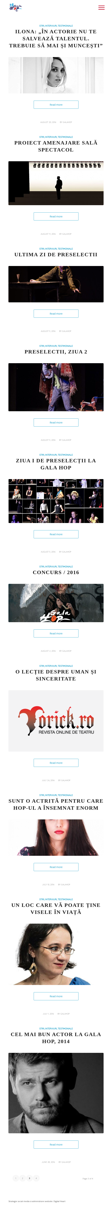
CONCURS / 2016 (56, 572)
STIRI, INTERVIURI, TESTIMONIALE (56, 25)
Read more (56, 104)
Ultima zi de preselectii (56, 254)
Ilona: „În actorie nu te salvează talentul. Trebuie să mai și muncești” (56, 38)
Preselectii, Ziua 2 (56, 352)
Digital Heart (59, 1201)
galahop (67, 122)
